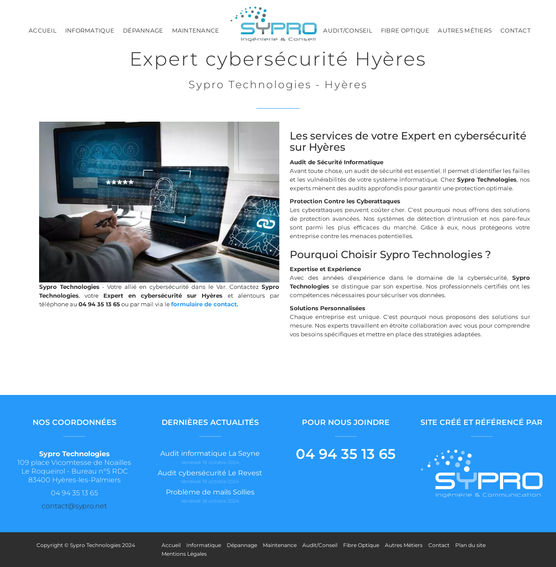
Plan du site (470, 545)
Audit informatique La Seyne (210, 453)
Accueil (42, 30)
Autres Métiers (465, 30)
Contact (515, 30)
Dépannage (143, 30)
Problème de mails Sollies (210, 492)
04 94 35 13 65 (346, 453)
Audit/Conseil (347, 30)
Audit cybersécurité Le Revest (210, 473)
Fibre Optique (405, 30)
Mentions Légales (184, 553)
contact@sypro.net (74, 506)
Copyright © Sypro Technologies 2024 (85, 545)
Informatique (89, 30)
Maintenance (195, 30)
